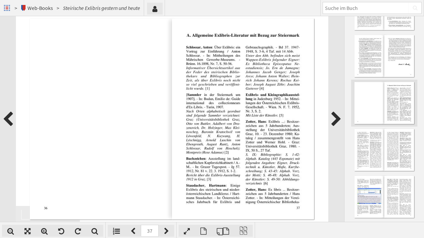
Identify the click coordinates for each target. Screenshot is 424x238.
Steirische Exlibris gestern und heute (101, 8)
